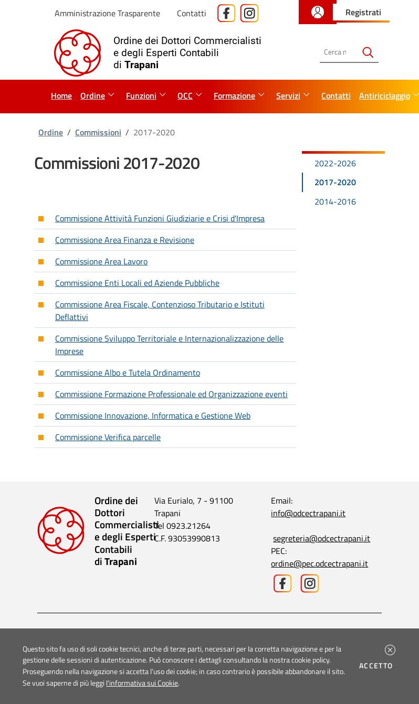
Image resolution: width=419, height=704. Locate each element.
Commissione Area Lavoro (101, 261)
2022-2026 (335, 163)
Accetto (377, 665)
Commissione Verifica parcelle (108, 437)
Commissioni (98, 132)
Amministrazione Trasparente (107, 13)
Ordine (50, 132)
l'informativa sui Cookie (142, 683)
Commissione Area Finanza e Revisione (124, 239)
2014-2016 (335, 201)
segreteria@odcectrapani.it (321, 538)
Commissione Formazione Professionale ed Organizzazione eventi (171, 394)
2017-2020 (335, 182)
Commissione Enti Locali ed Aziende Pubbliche (137, 282)
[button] (390, 650)
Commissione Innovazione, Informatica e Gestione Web (152, 415)
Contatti (191, 13)
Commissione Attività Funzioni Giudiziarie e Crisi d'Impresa (160, 218)
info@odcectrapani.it (308, 513)
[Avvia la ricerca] (368, 52)
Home (61, 95)
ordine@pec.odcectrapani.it (319, 563)
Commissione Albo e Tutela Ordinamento (127, 372)
